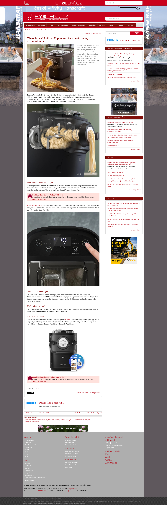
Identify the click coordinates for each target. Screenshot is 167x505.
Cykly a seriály (110, 440)
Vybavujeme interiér (112, 443)
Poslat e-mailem (82, 393)
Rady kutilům (69, 467)
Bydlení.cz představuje (32, 421)
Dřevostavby (28, 442)
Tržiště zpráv (109, 460)
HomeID (68, 319)
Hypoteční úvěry (70, 442)
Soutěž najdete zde (39, 199)
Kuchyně (69, 420)
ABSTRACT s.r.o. (43, 491)
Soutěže (108, 457)
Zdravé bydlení (29, 480)
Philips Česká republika (51, 402)
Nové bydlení (69, 448)
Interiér (36, 30)
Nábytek (27, 473)
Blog (107, 454)
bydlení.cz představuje (93, 33)
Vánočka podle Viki (113, 145)
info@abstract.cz (71, 491)
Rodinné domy (29, 440)
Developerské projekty (72, 451)
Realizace (28, 457)
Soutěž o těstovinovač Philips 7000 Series (48, 195)
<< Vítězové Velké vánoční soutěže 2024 (37, 413)
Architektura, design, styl (114, 437)
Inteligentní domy (70, 456)
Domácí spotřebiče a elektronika (35, 420)
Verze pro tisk (94, 393)
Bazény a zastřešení (71, 462)
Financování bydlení (72, 437)
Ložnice (27, 468)
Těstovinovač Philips (34, 205)
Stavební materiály (30, 445)
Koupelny (28, 465)
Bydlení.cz (28, 30)
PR (37, 388)
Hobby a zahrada (70, 459)
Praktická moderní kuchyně (81, 420)
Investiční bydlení (70, 440)
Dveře (27, 452)
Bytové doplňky (29, 475)
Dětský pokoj (29, 470)
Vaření (63, 420)
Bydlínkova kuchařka (52, 420)
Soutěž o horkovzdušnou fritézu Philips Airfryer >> (86, 413)
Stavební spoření (70, 445)
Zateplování (28, 447)
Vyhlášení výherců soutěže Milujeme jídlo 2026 (121, 77)
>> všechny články (134, 81)
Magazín (111, 198)
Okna (26, 454)
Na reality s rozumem (71, 453)
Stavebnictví (28, 437)
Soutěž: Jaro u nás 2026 (114, 74)
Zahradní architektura (71, 465)
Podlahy (27, 449)
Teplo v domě (110, 448)
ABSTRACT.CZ (111, 463)
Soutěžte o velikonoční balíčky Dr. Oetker (120, 122)
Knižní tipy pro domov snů (115, 172)
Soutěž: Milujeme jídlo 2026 (116, 175)
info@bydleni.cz (72, 489)
